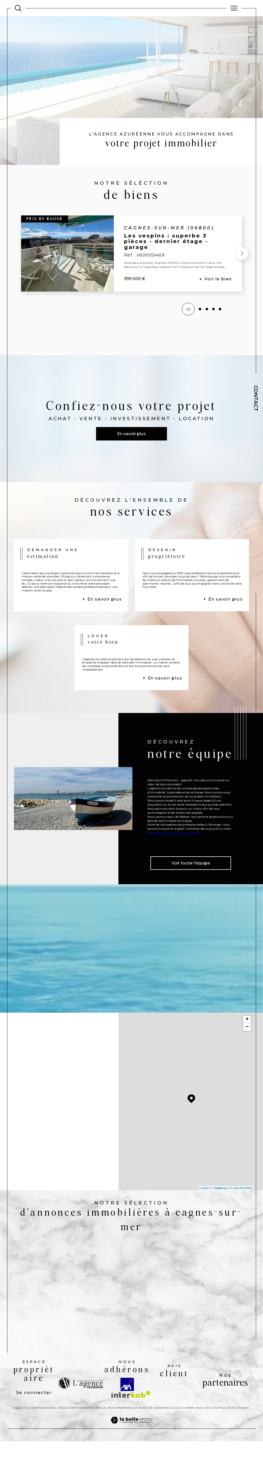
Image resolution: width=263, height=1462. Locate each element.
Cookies (243, 1441)
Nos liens (203, 1441)
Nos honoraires (120, 1441)
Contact (256, 398)
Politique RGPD (224, 1441)
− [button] (247, 1056)
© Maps (219, 1217)
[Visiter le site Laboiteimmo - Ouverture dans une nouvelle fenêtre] (131, 1459)
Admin (189, 1441)
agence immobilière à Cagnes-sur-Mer (174, 861)
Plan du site (144, 1441)
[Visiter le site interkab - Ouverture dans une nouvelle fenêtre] (130, 1427)
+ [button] (247, 1048)
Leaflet (204, 1217)
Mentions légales (168, 1441)
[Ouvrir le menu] (234, 8)
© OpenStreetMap (241, 1217)
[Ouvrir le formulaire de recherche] (18, 8)
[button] (241, 254)
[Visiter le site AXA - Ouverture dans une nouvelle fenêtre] (127, 1417)
